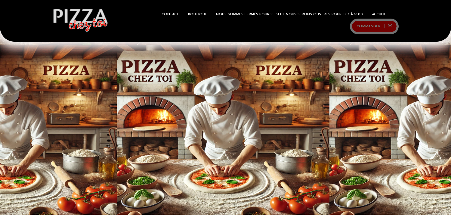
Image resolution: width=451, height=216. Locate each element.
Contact (170, 14)
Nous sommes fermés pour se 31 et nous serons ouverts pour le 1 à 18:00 (289, 14)
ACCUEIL (379, 14)
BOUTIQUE (197, 14)
